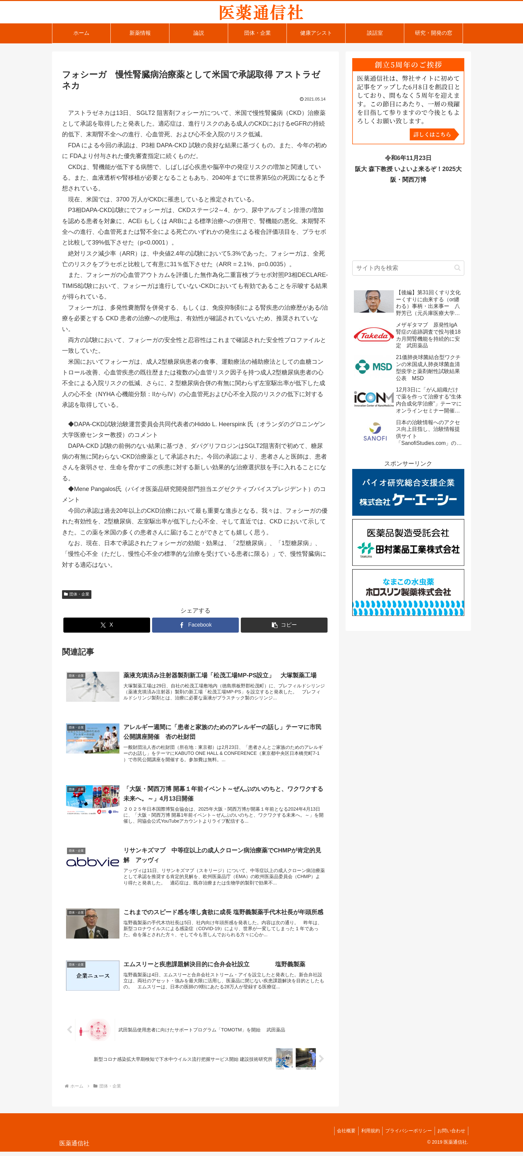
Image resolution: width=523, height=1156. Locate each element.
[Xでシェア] (106, 625)
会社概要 (341, 1135)
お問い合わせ (451, 1135)
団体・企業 (76, 594)
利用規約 (366, 1135)
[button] (284, 625)
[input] (408, 268)
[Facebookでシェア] (195, 625)
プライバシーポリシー (406, 1135)
